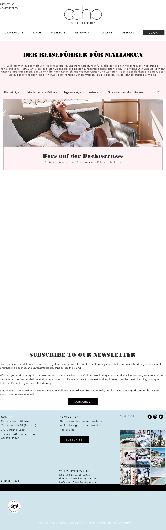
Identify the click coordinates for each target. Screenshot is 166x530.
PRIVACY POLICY (122, 523)
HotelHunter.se (68, 486)
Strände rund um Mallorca (41, 92)
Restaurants (94, 92)
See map (30, 425)
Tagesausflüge (72, 92)
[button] (158, 92)
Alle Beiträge (11, 92)
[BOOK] (153, 32)
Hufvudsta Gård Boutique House (79, 482)
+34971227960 (9, 8)
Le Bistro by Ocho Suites (74, 474)
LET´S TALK (7, 4)
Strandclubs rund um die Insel (126, 92)
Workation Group (89, 490)
